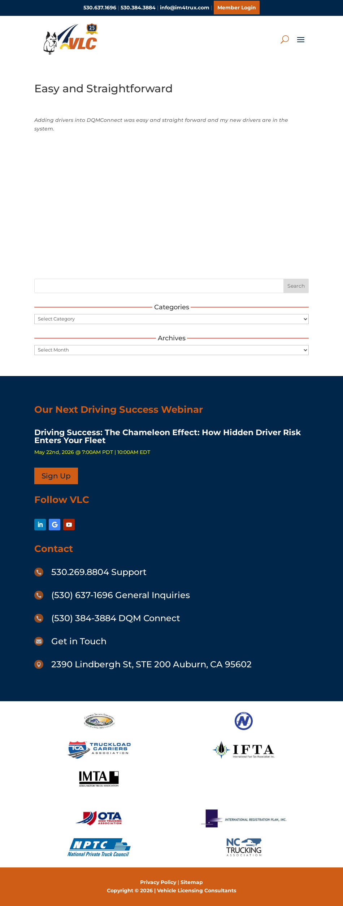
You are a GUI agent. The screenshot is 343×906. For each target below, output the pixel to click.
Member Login (236, 7)
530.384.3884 (138, 7)
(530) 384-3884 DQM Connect (115, 618)
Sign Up (56, 476)
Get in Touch (79, 641)
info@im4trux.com (184, 7)
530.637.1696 (99, 7)
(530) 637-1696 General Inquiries (120, 595)
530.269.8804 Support (99, 572)
